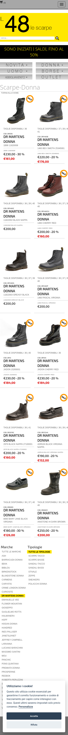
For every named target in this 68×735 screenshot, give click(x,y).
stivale (32, 572)
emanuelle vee (10, 600)
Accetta (34, 716)
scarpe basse (36, 560)
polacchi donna (37, 584)
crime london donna (14, 588)
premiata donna (11, 668)
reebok (6, 676)
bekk (4, 564)
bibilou (6, 568)
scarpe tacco (36, 556)
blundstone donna (13, 576)
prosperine (8, 672)
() (3, 2)
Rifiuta (34, 724)
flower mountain (12, 604)
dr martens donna (13, 596)
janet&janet (9, 636)
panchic (6, 660)
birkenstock (9, 572)
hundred (7, 628)
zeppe (31, 576)
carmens (7, 580)
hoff (4, 620)
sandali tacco (36, 564)
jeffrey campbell (12, 640)
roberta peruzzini (12, 680)
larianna (7, 644)
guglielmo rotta (11, 612)
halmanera (8, 616)
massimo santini (11, 652)
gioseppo (7, 608)
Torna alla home (10, 93)
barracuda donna (12, 560)
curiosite (7, 592)
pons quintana (10, 664)
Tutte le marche (11, 552)
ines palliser (9, 632)
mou (4, 656)
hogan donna (9, 624)
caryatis (7, 584)
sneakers (34, 580)
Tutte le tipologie (39, 552)
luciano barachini (12, 648)
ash (4, 556)
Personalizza (26, 706)
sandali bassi (36, 568)
